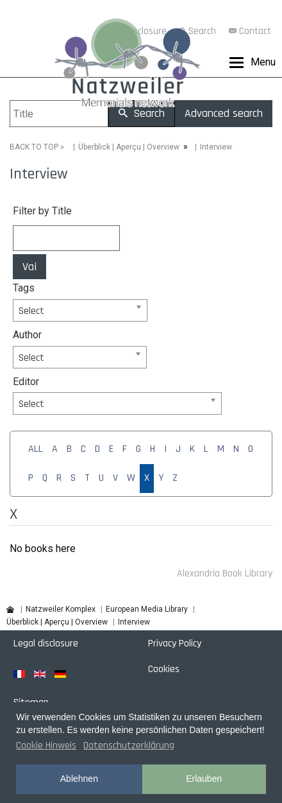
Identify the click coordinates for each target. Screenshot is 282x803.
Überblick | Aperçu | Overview (128, 146)
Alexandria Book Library (224, 573)
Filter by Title (42, 211)
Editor (26, 382)
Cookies (163, 669)
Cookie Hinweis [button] (46, 745)
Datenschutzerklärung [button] (128, 745)
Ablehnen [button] (79, 778)
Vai (29, 266)
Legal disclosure (45, 643)
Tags (24, 288)
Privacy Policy (174, 643)
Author (27, 335)
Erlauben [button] (204, 778)
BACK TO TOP (34, 146)
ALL (35, 449)
